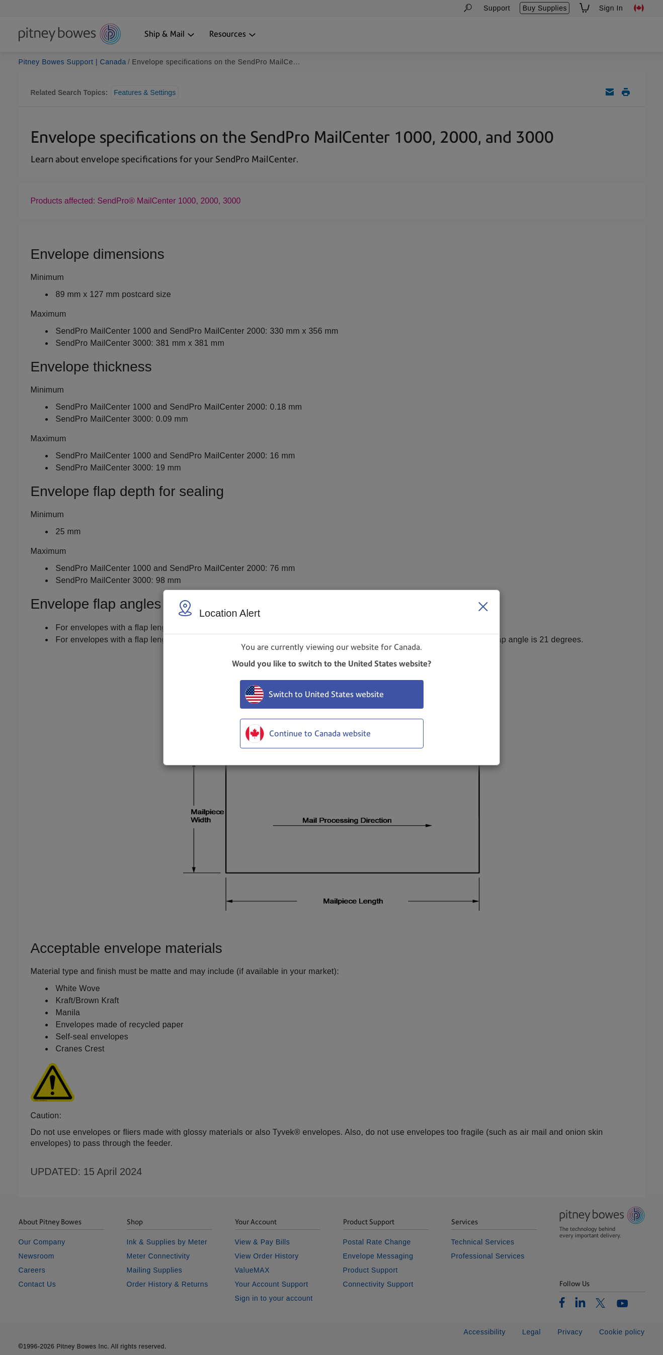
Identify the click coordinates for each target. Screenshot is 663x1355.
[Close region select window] (483, 607)
